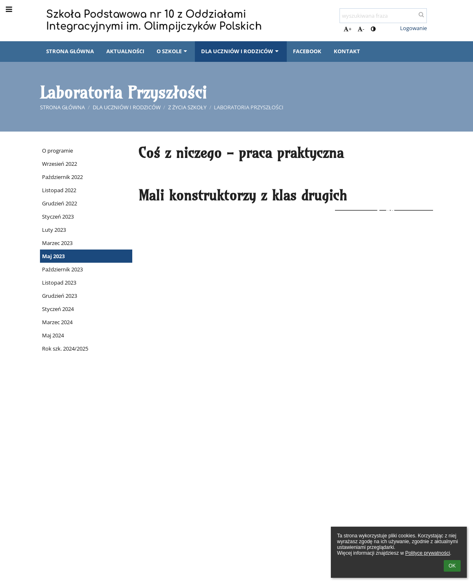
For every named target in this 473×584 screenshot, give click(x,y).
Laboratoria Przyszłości (248, 107)
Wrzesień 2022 (59, 163)
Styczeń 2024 (58, 309)
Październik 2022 (62, 177)
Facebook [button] (307, 51)
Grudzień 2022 (59, 203)
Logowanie (413, 28)
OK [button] (452, 566)
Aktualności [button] (125, 51)
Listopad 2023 (59, 282)
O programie (57, 150)
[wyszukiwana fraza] (383, 15)
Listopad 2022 (59, 190)
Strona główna (62, 107)
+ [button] (347, 29)
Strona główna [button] (70, 51)
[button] (388, 28)
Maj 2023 (53, 256)
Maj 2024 (53, 335)
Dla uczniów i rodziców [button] (240, 51)
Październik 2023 (62, 269)
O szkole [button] (173, 51)
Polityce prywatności (427, 553)
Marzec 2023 (57, 243)
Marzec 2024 (57, 322)
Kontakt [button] (347, 51)
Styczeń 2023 (58, 216)
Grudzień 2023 (59, 295)
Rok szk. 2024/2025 (65, 348)
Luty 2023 (54, 229)
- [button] (361, 29)
